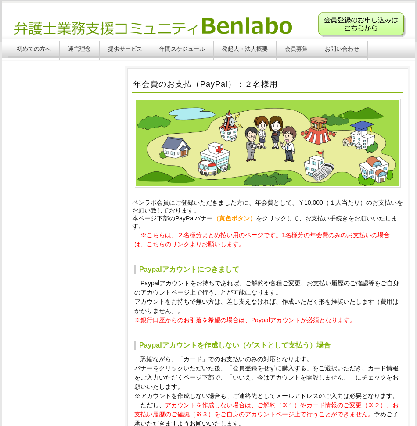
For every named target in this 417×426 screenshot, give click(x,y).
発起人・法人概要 (245, 49)
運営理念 (79, 49)
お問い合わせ (342, 49)
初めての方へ (34, 49)
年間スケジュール (182, 49)
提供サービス (125, 49)
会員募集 (296, 49)
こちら (156, 244)
